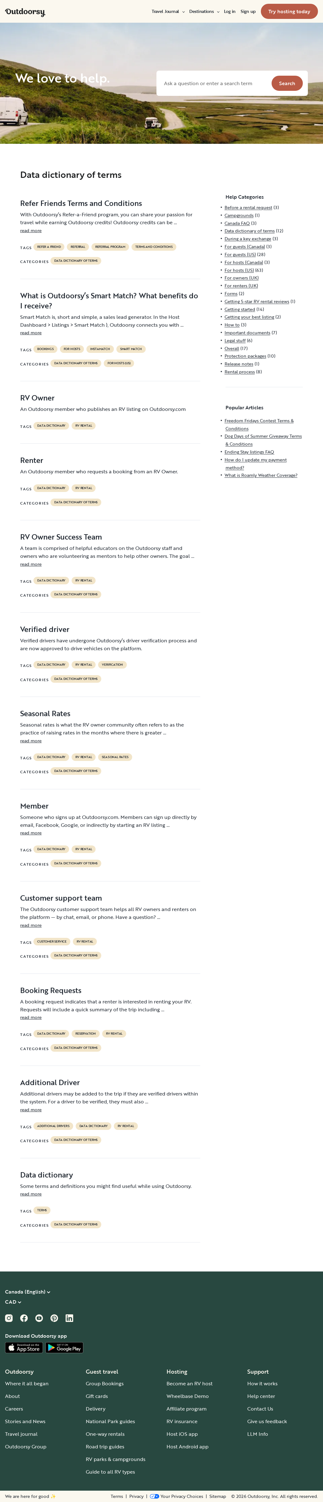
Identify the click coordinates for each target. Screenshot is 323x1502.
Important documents (247, 332)
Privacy (136, 1496)
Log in (230, 11)
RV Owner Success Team (61, 536)
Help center (261, 1396)
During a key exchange (248, 238)
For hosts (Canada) (244, 262)
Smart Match (131, 349)
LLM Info (257, 1434)
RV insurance (182, 1421)
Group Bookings (105, 1383)
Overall (232, 348)
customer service (52, 942)
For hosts (72, 349)
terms (42, 1210)
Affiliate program (187, 1408)
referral (78, 247)
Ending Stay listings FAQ (249, 451)
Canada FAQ (237, 223)
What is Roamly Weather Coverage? (261, 475)
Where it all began (27, 1383)
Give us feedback (267, 1421)
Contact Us (260, 1408)
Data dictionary (46, 1174)
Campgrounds (239, 215)
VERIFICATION (112, 665)
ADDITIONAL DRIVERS (53, 1126)
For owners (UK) (242, 277)
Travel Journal (168, 11)
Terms (117, 1496)
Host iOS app (182, 1434)
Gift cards (97, 1396)
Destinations (204, 11)
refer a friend (49, 247)
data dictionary (51, 426)
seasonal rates (115, 757)
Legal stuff (235, 340)
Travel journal (21, 1434)
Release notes (239, 363)
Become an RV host (190, 1383)
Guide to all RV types (110, 1472)
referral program (110, 247)
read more (31, 230)
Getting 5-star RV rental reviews (257, 301)
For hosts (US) (119, 363)
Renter (31, 460)
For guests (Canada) (245, 246)
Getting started (240, 309)
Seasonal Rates (45, 713)
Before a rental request (248, 207)
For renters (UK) (241, 285)
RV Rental (83, 426)
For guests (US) (240, 254)
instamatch (100, 349)
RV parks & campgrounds (115, 1459)
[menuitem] (168, 11)
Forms (231, 293)
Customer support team (61, 897)
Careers (14, 1408)
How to (232, 324)
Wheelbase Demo (188, 1396)
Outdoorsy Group (25, 1446)
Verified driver (44, 629)
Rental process (240, 371)
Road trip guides (105, 1446)
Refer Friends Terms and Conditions (81, 203)
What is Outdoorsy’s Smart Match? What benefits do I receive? (109, 300)
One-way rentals (105, 1434)
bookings (45, 349)
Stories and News (25, 1421)
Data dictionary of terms (75, 261)
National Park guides (110, 1421)
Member (34, 805)
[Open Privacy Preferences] (176, 1496)
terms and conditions (154, 247)
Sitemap (217, 1496)
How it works (262, 1383)
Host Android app (187, 1446)
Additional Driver (50, 1082)
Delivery (95, 1408)
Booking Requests (50, 990)
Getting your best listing (249, 316)
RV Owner (37, 397)
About (12, 1396)
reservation (85, 1034)
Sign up (248, 11)
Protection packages (245, 356)
